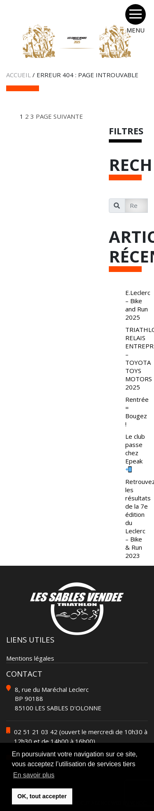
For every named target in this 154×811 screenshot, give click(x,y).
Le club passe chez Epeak (135, 452)
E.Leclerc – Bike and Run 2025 (137, 304)
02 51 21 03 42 (35, 732)
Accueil (18, 75)
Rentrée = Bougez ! (137, 411)
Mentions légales (30, 658)
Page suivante (59, 116)
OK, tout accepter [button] (42, 796)
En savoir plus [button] (34, 775)
